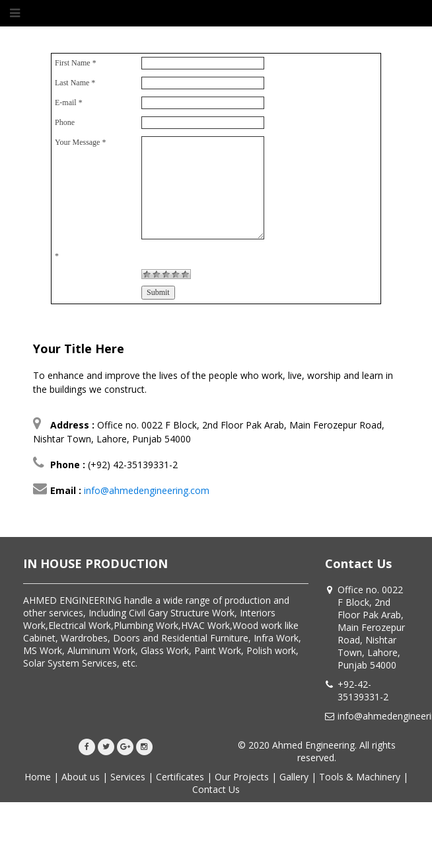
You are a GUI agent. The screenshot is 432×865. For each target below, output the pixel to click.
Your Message (80, 142)
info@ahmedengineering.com (146, 490)
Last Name (75, 82)
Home (37, 776)
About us (80, 776)
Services (127, 776)
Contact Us (216, 789)
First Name (75, 62)
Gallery (293, 776)
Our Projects (242, 776)
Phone (65, 122)
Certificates (180, 776)
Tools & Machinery (359, 776)
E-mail (69, 102)
